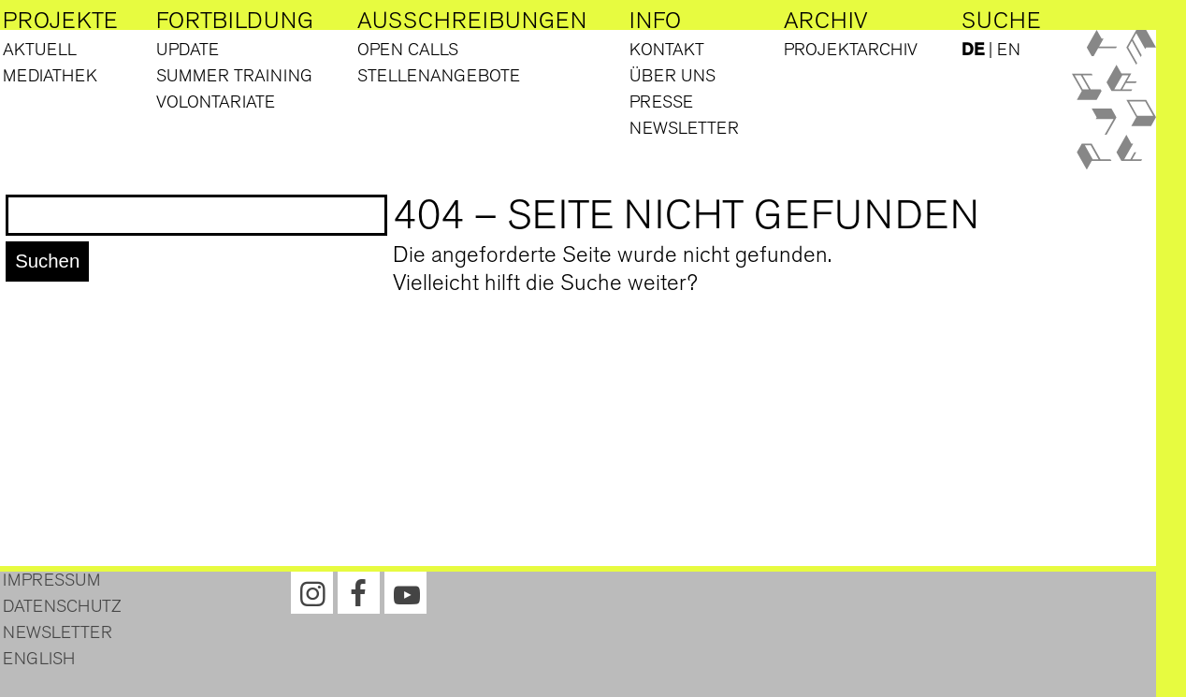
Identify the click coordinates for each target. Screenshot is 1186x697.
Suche (1001, 21)
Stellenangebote (438, 75)
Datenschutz (62, 606)
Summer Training (234, 75)
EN (1008, 49)
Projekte (60, 20)
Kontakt (666, 49)
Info (655, 20)
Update (187, 49)
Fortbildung (234, 20)
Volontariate (215, 102)
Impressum (51, 580)
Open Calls (407, 49)
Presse (661, 102)
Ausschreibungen (471, 20)
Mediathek (50, 75)
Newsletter (684, 128)
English (39, 658)
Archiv (826, 20)
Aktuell (40, 49)
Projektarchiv (851, 49)
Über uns (672, 75)
